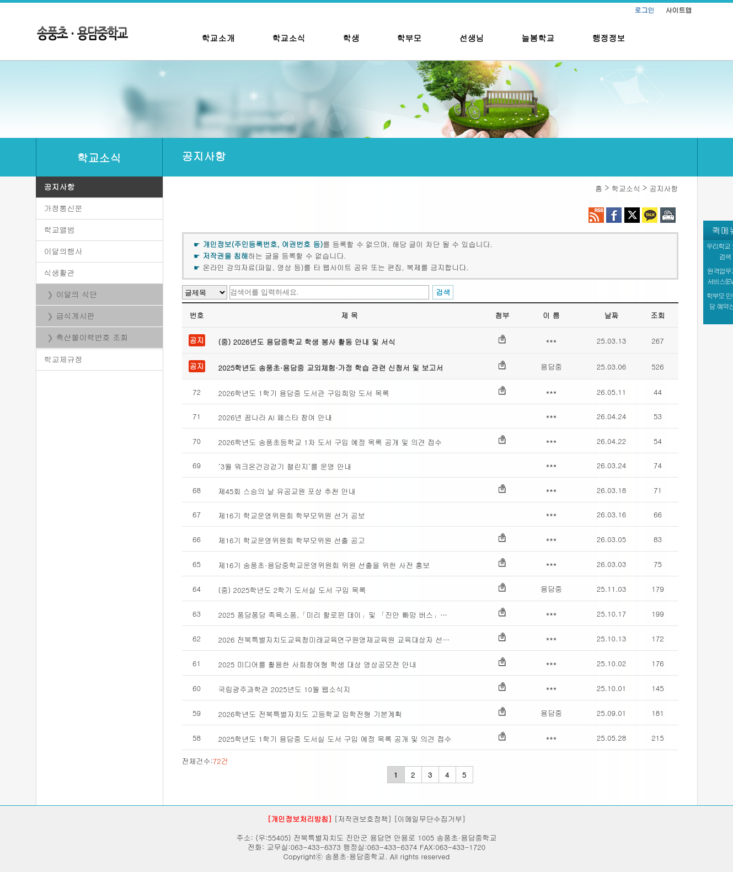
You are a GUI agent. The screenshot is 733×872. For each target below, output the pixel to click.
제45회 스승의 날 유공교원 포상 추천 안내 (287, 491)
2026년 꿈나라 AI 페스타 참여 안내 (275, 417)
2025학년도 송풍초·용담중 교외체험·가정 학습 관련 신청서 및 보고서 (330, 367)
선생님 (471, 38)
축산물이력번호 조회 (92, 337)
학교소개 (218, 38)
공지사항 (59, 186)
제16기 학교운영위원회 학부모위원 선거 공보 (291, 515)
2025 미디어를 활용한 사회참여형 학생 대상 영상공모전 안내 (317, 664)
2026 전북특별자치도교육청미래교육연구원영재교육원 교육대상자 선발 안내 (336, 639)
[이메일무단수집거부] (430, 819)
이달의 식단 (77, 293)
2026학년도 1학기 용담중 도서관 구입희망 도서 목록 (303, 393)
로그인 (645, 9)
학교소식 (289, 38)
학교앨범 (59, 229)
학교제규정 (63, 359)
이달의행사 (63, 250)
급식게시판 (75, 315)
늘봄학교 (538, 38)
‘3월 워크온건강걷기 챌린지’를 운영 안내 (284, 466)
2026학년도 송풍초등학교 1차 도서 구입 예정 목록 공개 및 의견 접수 (330, 442)
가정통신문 (63, 207)
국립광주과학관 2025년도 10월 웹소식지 (284, 689)
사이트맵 (679, 9)
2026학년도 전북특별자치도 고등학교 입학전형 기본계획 (310, 714)
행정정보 (608, 38)
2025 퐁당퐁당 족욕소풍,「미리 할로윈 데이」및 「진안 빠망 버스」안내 (336, 614)
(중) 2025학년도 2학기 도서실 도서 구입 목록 (292, 589)
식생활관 (59, 272)
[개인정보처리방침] (299, 819)
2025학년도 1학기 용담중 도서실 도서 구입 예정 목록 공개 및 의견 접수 (335, 738)
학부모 (409, 38)
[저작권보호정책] (363, 819)
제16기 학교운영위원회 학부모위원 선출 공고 (291, 540)
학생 (351, 38)
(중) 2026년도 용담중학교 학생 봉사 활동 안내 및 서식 (306, 341)
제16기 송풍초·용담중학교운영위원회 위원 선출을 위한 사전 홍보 (324, 565)
